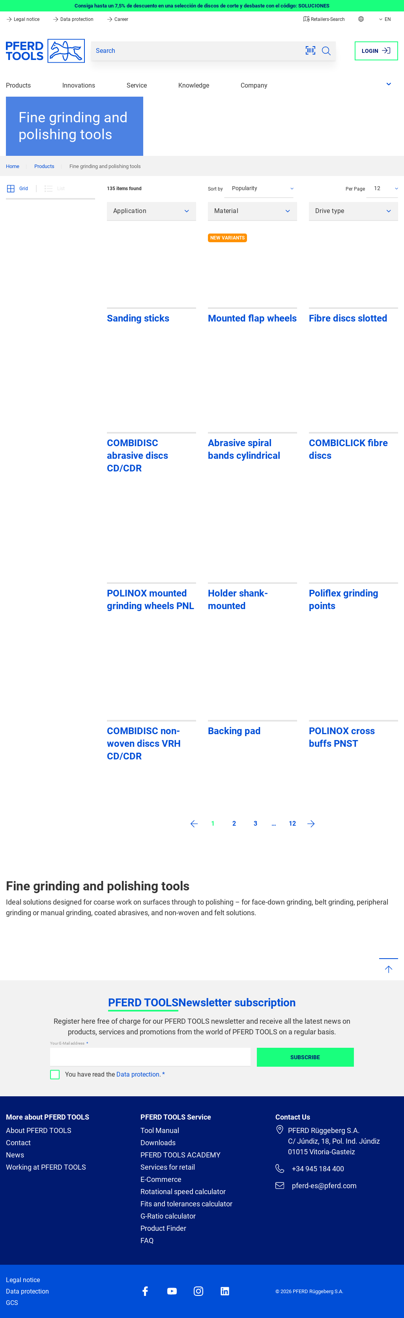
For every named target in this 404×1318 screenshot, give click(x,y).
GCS (12, 1303)
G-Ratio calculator (168, 1216)
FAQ (146, 1240)
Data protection (73, 19)
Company (254, 85)
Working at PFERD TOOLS (46, 1167)
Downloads (158, 1143)
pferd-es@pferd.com (316, 1185)
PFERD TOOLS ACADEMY (180, 1155)
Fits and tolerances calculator (186, 1204)
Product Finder (163, 1228)
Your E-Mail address (67, 1043)
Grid (17, 188)
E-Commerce (160, 1179)
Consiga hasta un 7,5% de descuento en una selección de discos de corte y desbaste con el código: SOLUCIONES (202, 6)
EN (384, 19)
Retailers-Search (324, 19)
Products (18, 85)
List (54, 188)
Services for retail (167, 1167)
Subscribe (305, 1057)
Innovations (78, 85)
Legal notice (23, 19)
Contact (18, 1143)
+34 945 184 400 (309, 1168)
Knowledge (193, 85)
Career (117, 19)
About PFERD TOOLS (38, 1130)
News (15, 1155)
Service (137, 85)
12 (292, 823)
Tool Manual (159, 1130)
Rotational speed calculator (183, 1191)
